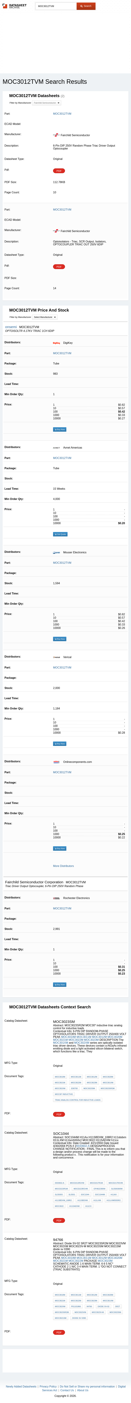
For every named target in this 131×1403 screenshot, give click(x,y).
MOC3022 (59, 1206)
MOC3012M (99, 1036)
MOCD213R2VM (77, 1183)
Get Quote (60, 534)
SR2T (117, 1306)
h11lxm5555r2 (114, 1200)
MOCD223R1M (61, 1189)
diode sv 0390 (79, 1318)
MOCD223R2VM (81, 1189)
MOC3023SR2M (108, 1088)
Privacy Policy (48, 1386)
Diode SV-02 (103, 1306)
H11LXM (97, 1200)
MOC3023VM (80, 1312)
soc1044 (85, 1194)
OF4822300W (99, 1189)
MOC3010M (68, 1036)
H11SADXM (74, 1206)
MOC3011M (84, 1036)
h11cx (88, 1206)
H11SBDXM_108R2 (63, 1200)
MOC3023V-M (98, 1312)
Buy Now (60, 429)
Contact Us (67, 1390)
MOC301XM (60, 1042)
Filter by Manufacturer (20, 103)
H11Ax (114, 1194)
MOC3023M (91, 1039)
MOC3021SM (60, 1318)
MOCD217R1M (96, 1183)
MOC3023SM (89, 1088)
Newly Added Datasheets (21, 1386)
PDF (59, 170)
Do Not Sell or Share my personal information (87, 1386)
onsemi (11, 327)
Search (85, 6)
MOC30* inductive (64, 1094)
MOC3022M (76, 1039)
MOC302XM (81, 1042)
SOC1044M (100, 1194)
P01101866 (76, 1306)
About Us (82, 1390)
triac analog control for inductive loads (77, 1100)
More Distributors (63, 866)
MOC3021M (60, 1039)
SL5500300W (117, 1189)
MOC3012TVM (62, 353)
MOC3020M (115, 1036)
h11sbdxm (83, 1200)
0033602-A (82, 1146)
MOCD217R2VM (116, 1183)
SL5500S (59, 1194)
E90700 (74, 1088)
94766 (89, 1306)
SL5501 (72, 1194)
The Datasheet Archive (15, 6)
